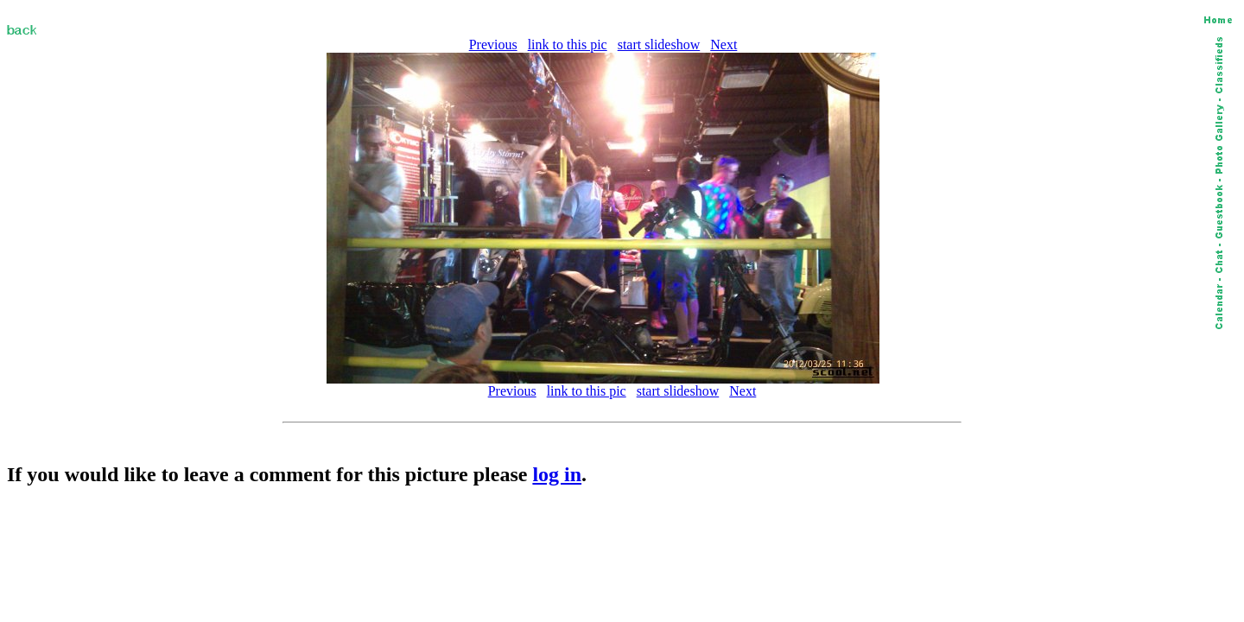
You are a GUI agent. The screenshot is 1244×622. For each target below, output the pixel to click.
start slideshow (659, 44)
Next (723, 44)
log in (556, 474)
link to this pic (567, 44)
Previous (493, 44)
